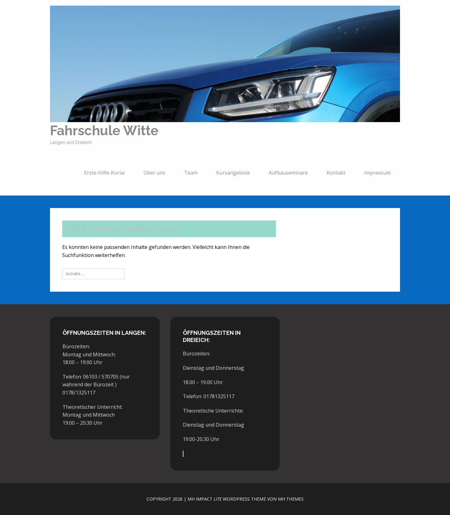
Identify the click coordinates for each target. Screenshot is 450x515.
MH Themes (291, 499)
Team (191, 174)
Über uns (154, 174)
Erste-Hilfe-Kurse (104, 174)
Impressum (377, 174)
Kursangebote (233, 174)
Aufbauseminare (288, 174)
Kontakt (336, 174)
